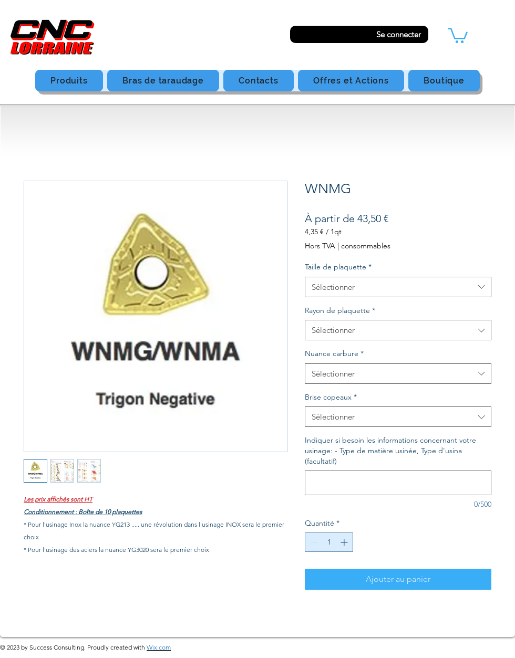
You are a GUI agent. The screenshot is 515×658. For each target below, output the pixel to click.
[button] (458, 34)
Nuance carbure (334, 353)
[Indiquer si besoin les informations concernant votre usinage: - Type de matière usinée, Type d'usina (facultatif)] (398, 482)
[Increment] (345, 542)
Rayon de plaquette (340, 310)
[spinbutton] (329, 542)
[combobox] (398, 287)
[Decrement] (313, 542)
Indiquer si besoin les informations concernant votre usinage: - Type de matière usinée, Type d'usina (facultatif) (390, 450)
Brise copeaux (331, 397)
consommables (365, 245)
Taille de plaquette (338, 266)
